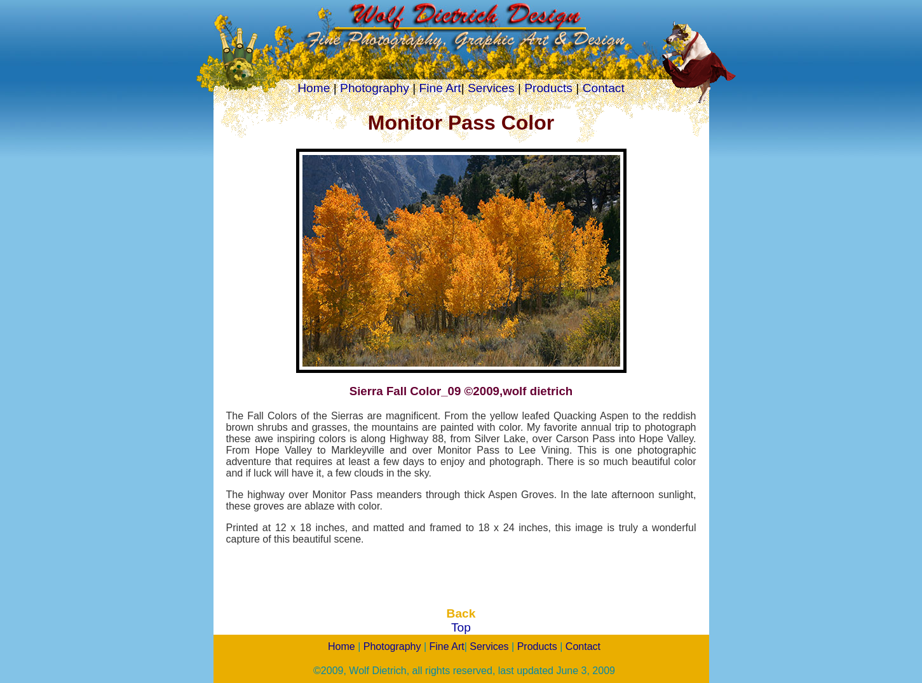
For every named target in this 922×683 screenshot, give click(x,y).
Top (461, 627)
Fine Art (440, 88)
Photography (374, 88)
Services (491, 88)
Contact (604, 88)
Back (461, 613)
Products (548, 88)
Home (313, 88)
